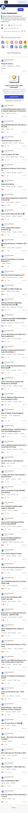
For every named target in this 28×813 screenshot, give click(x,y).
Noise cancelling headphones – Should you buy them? (11, 539)
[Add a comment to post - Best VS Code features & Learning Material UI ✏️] (3, 266)
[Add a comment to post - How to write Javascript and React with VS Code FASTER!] (3, 529)
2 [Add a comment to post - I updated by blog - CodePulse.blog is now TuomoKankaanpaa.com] (8, 437)
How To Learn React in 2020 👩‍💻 (11, 723)
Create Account (14, 97)
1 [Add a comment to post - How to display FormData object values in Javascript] (8, 513)
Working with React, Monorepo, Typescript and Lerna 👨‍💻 (11, 304)
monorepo (20, 307)
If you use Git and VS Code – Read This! (12, 693)
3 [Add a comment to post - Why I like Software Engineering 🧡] (8, 280)
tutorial (19, 370)
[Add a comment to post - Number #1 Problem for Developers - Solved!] (3, 683)
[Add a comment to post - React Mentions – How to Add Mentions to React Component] (3, 714)
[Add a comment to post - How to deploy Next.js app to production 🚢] (3, 235)
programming (11, 66)
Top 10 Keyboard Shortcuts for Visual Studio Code (13, 582)
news (3, 463)
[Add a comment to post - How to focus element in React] (3, 559)
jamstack (20, 172)
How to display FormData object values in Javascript (11, 507)
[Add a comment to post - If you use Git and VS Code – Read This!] (3, 699)
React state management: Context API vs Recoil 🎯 (14, 199)
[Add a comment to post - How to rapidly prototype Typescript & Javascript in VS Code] (3, 452)
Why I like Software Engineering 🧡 (13, 275)
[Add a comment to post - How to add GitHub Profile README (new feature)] (3, 497)
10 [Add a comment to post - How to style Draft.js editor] (9, 786)
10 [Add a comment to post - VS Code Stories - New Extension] (9, 466)
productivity (17, 542)
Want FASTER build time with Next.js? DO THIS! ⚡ (13, 126)
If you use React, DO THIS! (10, 154)
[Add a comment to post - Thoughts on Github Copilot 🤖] (3, 294)
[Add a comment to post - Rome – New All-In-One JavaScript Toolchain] (2, 744)
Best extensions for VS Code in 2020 (13, 753)
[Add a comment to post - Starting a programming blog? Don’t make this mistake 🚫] (3, 357)
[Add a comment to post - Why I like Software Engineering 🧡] (3, 280)
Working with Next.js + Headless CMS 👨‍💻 (13, 244)
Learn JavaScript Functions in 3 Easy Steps (13, 645)
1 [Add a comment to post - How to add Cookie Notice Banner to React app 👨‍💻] (8, 373)
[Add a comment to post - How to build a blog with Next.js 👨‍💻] (3, 219)
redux (7, 202)
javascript (4, 66)
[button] (2, 42)
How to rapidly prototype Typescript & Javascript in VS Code (13, 446)
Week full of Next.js (7, 184)
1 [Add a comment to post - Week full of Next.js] (8, 189)
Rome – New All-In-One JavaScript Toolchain (13, 738)
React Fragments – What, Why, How (13, 767)
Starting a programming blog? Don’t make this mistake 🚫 (13, 351)
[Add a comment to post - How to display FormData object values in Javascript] (3, 513)
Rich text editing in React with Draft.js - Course (13, 795)
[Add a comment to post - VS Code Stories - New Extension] (3, 466)
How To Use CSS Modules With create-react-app (11, 598)
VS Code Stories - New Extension (12, 461)
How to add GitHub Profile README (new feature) (13, 491)
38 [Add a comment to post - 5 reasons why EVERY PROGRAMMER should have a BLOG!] (9, 326)
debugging (4, 415)
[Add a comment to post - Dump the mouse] (2, 71)
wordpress (15, 386)
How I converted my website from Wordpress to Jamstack (12, 382)
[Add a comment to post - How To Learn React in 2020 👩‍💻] (3, 728)
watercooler (4, 143)
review (13, 291)
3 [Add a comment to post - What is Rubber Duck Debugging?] (8, 421)
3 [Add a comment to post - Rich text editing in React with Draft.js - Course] (6, 802)
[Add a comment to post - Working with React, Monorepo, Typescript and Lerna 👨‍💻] (3, 310)
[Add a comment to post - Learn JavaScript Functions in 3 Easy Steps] (3, 651)
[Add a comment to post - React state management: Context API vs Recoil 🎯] (3, 205)
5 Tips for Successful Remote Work (13, 567)
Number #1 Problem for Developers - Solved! (13, 677)
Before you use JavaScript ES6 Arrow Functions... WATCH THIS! (13, 614)
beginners (18, 66)
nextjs (3, 113)
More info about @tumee (14, 53)
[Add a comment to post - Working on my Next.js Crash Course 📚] (3, 175)
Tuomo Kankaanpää (9, 59)
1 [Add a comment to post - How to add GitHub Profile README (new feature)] (8, 498)
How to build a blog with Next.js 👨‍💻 (13, 214)
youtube (20, 617)
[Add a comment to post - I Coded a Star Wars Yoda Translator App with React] (3, 482)
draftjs (19, 712)
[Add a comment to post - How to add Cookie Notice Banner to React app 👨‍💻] (3, 373)
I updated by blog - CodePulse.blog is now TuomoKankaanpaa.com (13, 430)
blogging (3, 323)
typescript (13, 307)
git (12, 129)
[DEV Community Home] (6, 2)
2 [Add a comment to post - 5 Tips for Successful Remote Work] (8, 573)
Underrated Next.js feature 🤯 (11, 141)
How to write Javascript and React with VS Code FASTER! (12, 523)
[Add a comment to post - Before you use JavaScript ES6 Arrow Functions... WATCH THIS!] (3, 620)
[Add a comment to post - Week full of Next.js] (3, 189)
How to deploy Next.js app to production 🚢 (10, 229)
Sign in (21, 100)
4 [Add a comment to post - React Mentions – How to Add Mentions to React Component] (8, 715)
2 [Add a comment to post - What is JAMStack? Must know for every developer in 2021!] (8, 405)
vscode (15, 143)
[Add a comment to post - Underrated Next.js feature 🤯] (3, 146)
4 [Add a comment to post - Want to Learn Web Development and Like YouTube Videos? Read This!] (8, 667)
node (14, 680)
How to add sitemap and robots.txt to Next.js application (13, 335)
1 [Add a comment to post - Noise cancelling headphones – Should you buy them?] (8, 545)
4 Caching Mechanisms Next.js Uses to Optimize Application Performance (13, 110)
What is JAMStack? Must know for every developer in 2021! (12, 398)
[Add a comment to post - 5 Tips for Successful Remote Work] (3, 573)
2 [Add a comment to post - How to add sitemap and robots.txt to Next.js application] (8, 342)
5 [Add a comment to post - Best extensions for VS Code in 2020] (8, 758)
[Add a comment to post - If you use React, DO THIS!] (3, 160)
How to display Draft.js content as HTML (12, 629)
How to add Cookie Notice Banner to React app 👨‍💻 (13, 367)
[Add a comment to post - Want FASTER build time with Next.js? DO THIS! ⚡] (3, 132)
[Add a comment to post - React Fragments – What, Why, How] (3, 772)
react (2, 157)
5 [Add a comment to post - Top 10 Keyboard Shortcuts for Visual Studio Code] (8, 589)
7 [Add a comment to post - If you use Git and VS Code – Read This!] (9, 699)
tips (22, 542)
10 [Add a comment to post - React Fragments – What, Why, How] (9, 772)
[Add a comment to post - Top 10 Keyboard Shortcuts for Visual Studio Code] (3, 588)
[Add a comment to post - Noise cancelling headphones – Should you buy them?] (3, 545)
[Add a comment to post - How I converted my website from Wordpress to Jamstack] (3, 389)
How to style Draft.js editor (10, 781)
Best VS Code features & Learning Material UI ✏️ (12, 260)
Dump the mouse (7, 64)
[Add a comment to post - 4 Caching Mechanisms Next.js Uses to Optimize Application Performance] (2, 116)
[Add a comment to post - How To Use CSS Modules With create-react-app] (3, 604)
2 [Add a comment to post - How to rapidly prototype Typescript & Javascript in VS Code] (8, 452)
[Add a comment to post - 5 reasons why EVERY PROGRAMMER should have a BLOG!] (3, 326)
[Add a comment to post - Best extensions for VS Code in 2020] (3, 758)
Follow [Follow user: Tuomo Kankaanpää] (20, 9)
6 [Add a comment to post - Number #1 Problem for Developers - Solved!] (8, 683)
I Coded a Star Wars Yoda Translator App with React (13, 476)
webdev (3, 68)
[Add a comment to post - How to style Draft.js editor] (3, 786)
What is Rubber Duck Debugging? (12, 413)
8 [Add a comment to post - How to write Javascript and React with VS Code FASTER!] (9, 529)
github (3, 291)
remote (3, 570)
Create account (22, 2)
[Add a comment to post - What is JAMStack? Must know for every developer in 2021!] (3, 404)
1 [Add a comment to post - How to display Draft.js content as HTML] (8, 636)
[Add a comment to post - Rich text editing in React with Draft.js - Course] (2, 802)
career (16, 277)
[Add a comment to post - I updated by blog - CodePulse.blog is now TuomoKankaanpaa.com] (3, 436)
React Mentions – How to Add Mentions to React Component (11, 708)
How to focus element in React (11, 553)
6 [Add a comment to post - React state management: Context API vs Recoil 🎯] (8, 205)
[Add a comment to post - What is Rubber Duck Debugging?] (3, 420)
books (21, 277)
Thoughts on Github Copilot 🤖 (11, 289)
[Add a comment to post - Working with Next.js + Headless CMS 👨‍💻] (3, 250)
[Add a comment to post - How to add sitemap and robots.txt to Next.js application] (3, 341)
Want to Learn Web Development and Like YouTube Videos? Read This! (13, 661)
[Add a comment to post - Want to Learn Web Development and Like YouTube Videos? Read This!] (3, 667)
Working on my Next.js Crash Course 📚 (13, 169)
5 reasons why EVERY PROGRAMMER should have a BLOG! (13, 319)
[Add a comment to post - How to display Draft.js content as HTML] (3, 636)
